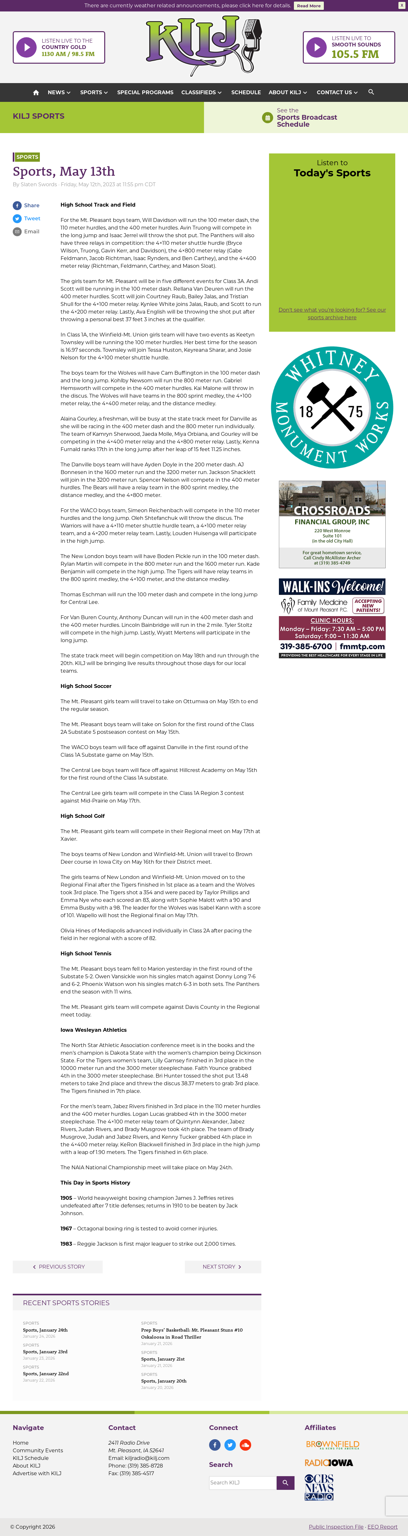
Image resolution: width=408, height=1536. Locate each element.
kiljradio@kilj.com (147, 1458)
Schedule (246, 92)
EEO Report (383, 1527)
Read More (309, 5)
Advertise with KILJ (37, 1473)
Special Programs (145, 92)
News (60, 92)
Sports (95, 92)
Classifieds (202, 92)
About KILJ (289, 92)
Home (21, 1443)
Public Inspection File (336, 1527)
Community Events (38, 1451)
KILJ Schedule (31, 1458)
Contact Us (338, 92)
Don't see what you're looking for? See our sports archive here (332, 314)
